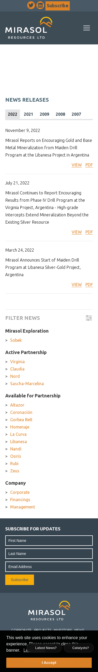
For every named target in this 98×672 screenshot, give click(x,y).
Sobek (16, 340)
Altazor (17, 405)
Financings (20, 499)
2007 (76, 114)
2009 (44, 114)
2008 (60, 114)
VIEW (77, 165)
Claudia (17, 369)
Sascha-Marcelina (27, 383)
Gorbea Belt (21, 419)
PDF (89, 165)
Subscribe (57, 5)
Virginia (17, 361)
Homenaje (19, 427)
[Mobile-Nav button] (87, 28)
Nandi (15, 449)
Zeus (14, 470)
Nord (15, 376)
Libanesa (18, 441)
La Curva (18, 434)
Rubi (14, 463)
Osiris (15, 456)
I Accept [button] (49, 663)
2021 (28, 114)
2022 (12, 114)
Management (22, 507)
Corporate (20, 492)
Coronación (21, 412)
